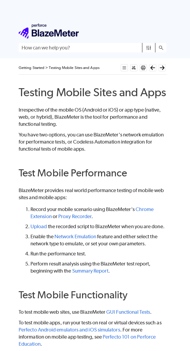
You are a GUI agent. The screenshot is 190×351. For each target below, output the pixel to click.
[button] (148, 47)
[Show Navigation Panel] (163, 31)
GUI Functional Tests (128, 312)
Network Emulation (75, 236)
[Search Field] (92, 47)
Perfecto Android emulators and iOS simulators (69, 330)
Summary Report (90, 271)
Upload (38, 226)
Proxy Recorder (74, 216)
